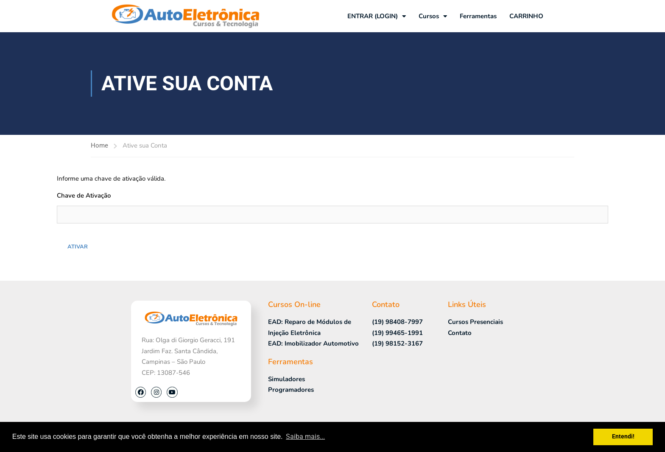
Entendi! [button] (623, 436)
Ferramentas (478, 16)
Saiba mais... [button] (305, 436)
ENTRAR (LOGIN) (376, 16)
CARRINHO (526, 16)
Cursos (433, 16)
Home (99, 145)
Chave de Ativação (84, 195)
